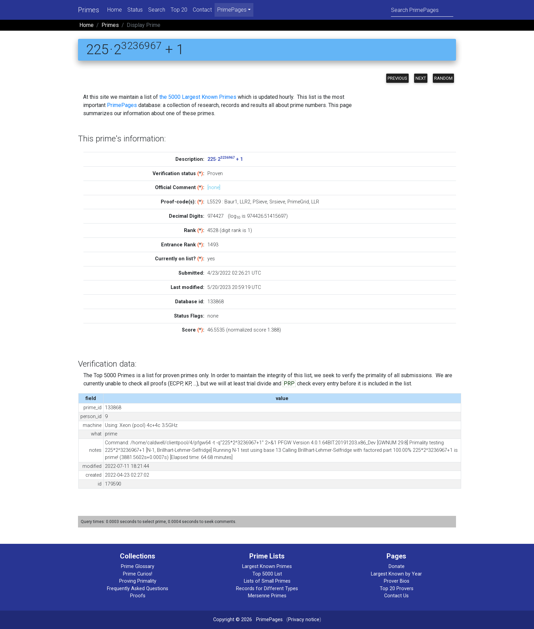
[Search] (422, 10)
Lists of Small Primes (267, 581)
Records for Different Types (267, 589)
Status (135, 9)
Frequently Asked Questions (137, 589)
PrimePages (122, 105)
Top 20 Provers (396, 589)
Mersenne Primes (267, 596)
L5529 (214, 202)
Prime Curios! (137, 574)
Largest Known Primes (267, 566)
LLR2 (245, 202)
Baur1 (230, 202)
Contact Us (396, 596)
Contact (202, 9)
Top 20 (179, 9)
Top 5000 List (267, 574)
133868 (215, 302)
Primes (88, 10)
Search (156, 9)
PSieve (260, 202)
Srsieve (277, 202)
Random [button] (443, 78)
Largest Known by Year (396, 574)
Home (114, 9)
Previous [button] (397, 78)
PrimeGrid (298, 202)
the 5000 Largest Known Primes (197, 97)
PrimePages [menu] (232, 9)
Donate (397, 566)
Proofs (137, 596)
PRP (289, 383)
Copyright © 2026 (232, 620)
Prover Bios (396, 581)
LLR (315, 202)
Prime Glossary (137, 566)
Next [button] (420, 78)
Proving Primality (137, 581)
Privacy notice (303, 620)
